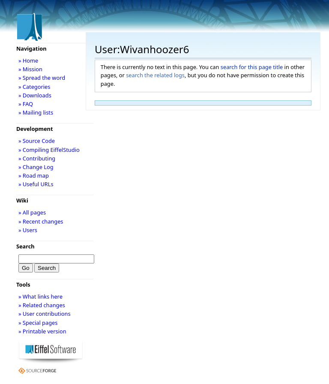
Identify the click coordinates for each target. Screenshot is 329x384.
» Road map (33, 175)
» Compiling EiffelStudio (49, 150)
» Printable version (42, 331)
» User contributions (44, 313)
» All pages (32, 212)
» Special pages (37, 323)
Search (25, 246)
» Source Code (36, 141)
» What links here (40, 296)
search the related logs (155, 75)
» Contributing (36, 158)
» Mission (30, 69)
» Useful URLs (36, 184)
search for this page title (252, 67)
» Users (27, 230)
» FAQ (25, 104)
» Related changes (41, 305)
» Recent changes (40, 221)
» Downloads (34, 95)
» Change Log (36, 167)
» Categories (34, 87)
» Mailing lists (35, 112)
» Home (28, 60)
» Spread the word (41, 78)
